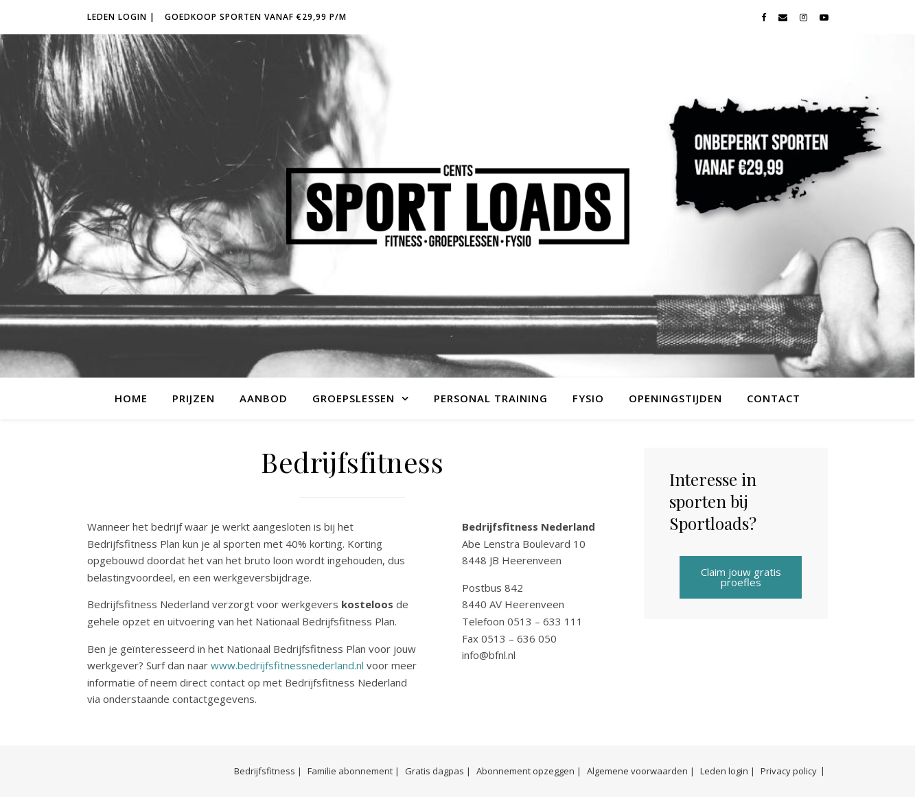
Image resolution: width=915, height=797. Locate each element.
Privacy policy (789, 771)
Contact (773, 398)
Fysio (588, 398)
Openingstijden (675, 398)
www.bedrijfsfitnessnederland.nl (287, 665)
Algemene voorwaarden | (641, 771)
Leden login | (121, 17)
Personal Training (491, 398)
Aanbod (264, 398)
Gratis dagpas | (438, 771)
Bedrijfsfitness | (268, 771)
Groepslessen (353, 398)
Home (131, 398)
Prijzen (193, 398)
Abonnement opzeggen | (528, 771)
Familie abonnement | (353, 771)
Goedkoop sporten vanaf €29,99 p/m (256, 17)
